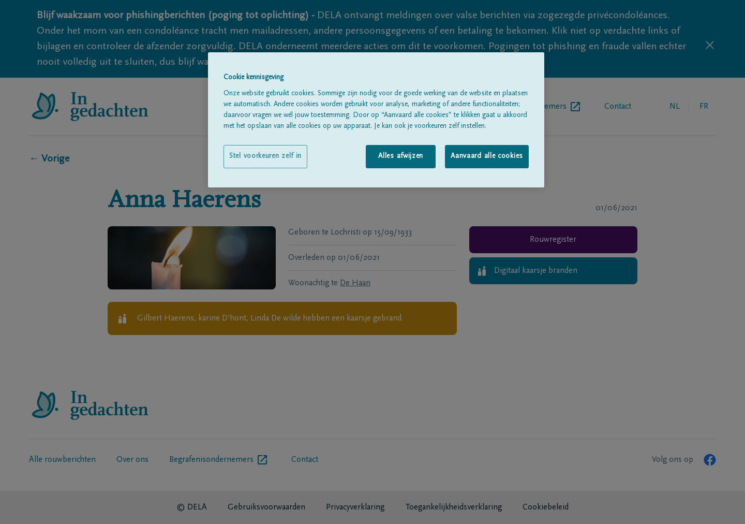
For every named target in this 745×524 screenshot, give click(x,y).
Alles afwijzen (400, 156)
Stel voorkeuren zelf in (265, 156)
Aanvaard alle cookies (487, 156)
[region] (376, 119)
